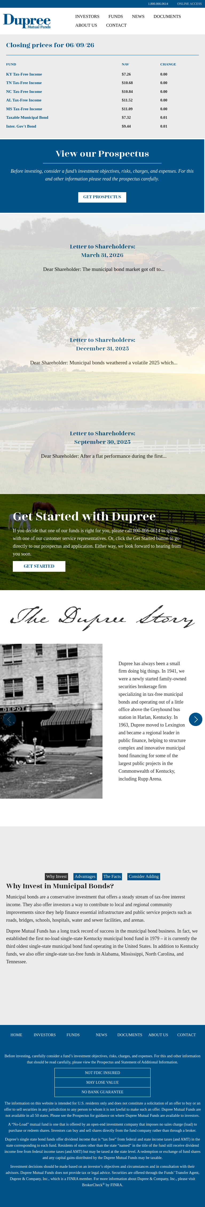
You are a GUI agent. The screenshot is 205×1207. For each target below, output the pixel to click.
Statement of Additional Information (149, 1062)
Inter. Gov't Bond (21, 126)
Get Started (39, 566)
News (138, 16)
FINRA (72, 1179)
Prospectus (105, 1062)
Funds (115, 16)
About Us (86, 25)
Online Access (189, 4)
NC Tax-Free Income (24, 91)
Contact (116, 25)
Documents (167, 16)
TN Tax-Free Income (24, 83)
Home (16, 1035)
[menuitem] (189, 4)
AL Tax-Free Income (23, 100)
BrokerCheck (92, 1185)
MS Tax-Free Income (24, 109)
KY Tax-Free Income (24, 74)
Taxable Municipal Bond (27, 117)
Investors (87, 16)
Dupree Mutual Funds (50, 21)
